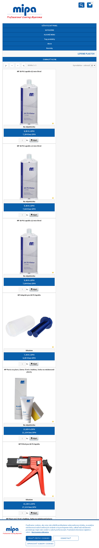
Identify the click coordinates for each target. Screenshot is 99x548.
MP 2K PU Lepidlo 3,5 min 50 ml (26, 140)
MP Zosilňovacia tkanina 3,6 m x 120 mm (26, 344)
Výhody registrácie (49, 447)
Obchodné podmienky (49, 433)
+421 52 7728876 (49, 503)
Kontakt (50, 471)
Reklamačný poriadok (49, 440)
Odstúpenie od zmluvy (49, 485)
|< (6, 65)
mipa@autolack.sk (50, 506)
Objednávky (49, 474)
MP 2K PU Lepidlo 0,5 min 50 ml (26, 71)
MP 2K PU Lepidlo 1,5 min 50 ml (73, 71)
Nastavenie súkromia (40, 532)
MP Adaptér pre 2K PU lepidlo (72, 140)
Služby (49, 467)
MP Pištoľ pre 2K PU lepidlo (73, 208)
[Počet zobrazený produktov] (93, 65)
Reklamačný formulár (50, 482)
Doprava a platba (49, 444)
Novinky (49, 48)
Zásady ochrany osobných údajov (49, 436)
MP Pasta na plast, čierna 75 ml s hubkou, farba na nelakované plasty (26, 209)
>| (23, 65)
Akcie (49, 43)
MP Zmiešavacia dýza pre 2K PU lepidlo (72, 276)
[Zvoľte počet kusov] (19, 134)
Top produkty (49, 39)
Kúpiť (31, 134)
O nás (49, 464)
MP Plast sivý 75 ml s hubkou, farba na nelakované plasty (26, 277)
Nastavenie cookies (49, 451)
